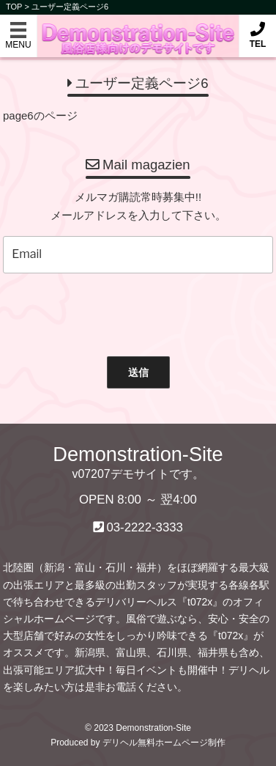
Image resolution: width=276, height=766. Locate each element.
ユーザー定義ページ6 (69, 6)
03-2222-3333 (144, 527)
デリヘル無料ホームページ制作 (163, 742)
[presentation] (132, 311)
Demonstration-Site (138, 28)
